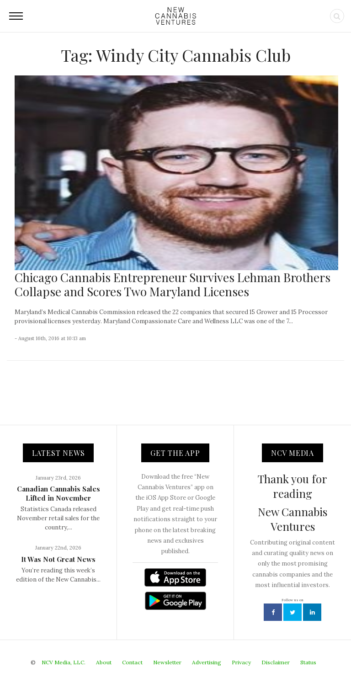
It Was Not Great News (58, 559)
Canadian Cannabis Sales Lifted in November (58, 493)
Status (308, 662)
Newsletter (167, 662)
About (104, 662)
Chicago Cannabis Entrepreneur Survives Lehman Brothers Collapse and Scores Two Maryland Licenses (172, 284)
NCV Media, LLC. (63, 662)
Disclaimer (275, 662)
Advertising (206, 662)
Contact (132, 662)
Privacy (241, 662)
